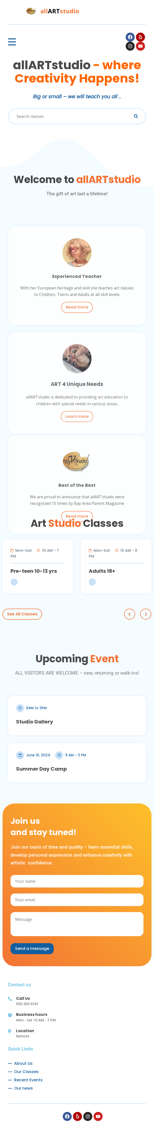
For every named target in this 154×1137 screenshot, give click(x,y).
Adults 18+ (107, 571)
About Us (23, 1063)
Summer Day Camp (41, 768)
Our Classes (26, 1072)
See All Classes (22, 614)
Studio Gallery (34, 721)
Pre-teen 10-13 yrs (39, 571)
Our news (23, 1088)
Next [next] (145, 614)
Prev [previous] (129, 614)
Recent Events (28, 1080)
